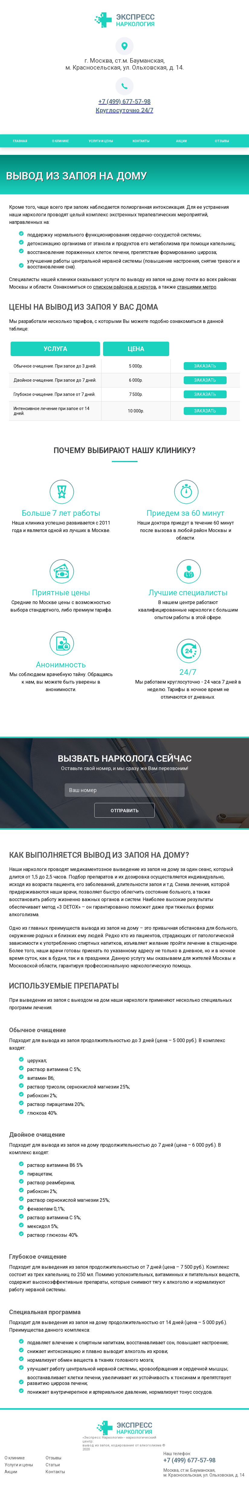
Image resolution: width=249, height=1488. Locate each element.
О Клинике (60, 141)
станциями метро (196, 287)
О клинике (15, 1457)
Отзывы (222, 141)
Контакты (141, 141)
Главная (20, 141)
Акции (181, 141)
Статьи (53, 1464)
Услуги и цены (101, 141)
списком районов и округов (124, 287)
